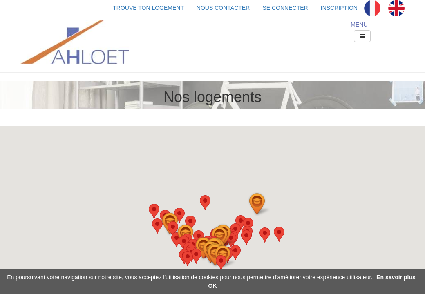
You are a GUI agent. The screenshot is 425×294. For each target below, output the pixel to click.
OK (212, 286)
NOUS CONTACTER (223, 7)
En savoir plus (396, 277)
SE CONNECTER (285, 7)
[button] (279, 234)
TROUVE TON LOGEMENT (155, 7)
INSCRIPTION (339, 7)
